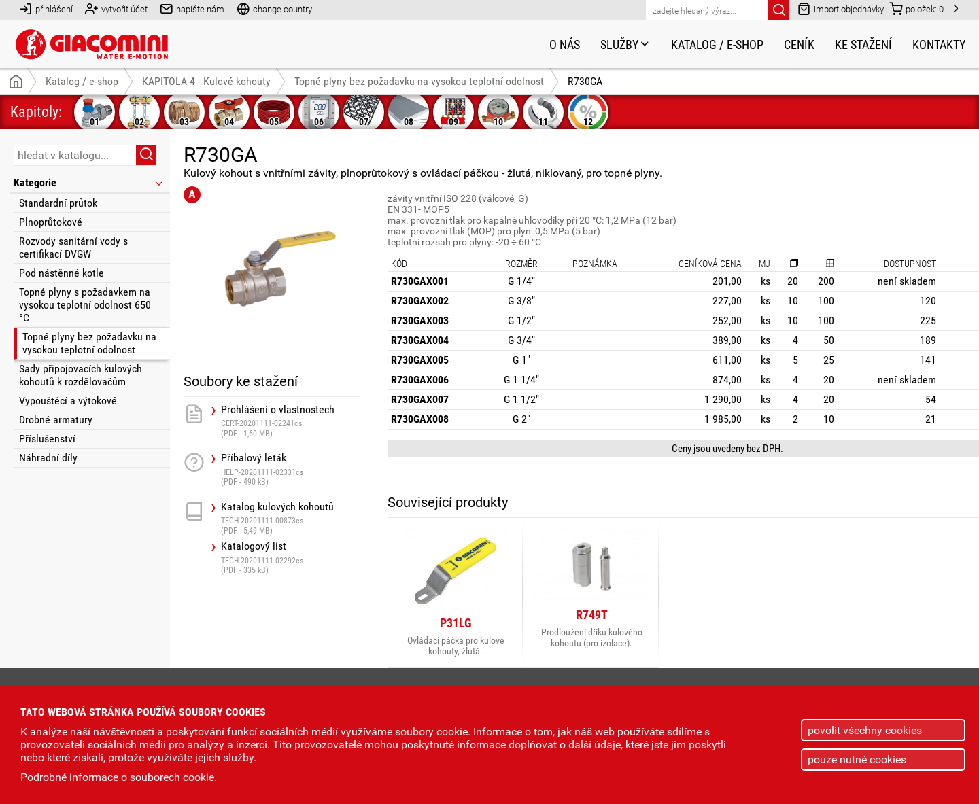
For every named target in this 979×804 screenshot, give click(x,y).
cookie (198, 777)
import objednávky (840, 8)
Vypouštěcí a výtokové (68, 400)
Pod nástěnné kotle (61, 272)
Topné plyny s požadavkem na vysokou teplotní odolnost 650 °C (85, 304)
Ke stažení (863, 44)
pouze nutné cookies (857, 759)
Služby (625, 44)
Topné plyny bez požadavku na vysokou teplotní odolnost (89, 343)
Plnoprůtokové (50, 221)
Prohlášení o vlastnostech (290, 421)
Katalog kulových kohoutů (290, 518)
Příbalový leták (290, 469)
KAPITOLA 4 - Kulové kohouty (206, 81)
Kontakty (938, 44)
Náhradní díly (48, 457)
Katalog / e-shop (717, 44)
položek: (916, 8)
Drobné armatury (55, 419)
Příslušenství (47, 438)
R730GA (585, 81)
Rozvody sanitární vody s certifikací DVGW (73, 247)
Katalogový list (290, 557)
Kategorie (89, 182)
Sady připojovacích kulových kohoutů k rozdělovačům (80, 375)
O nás (564, 44)
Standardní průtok (58, 202)
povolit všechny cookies (865, 730)
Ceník (799, 44)
